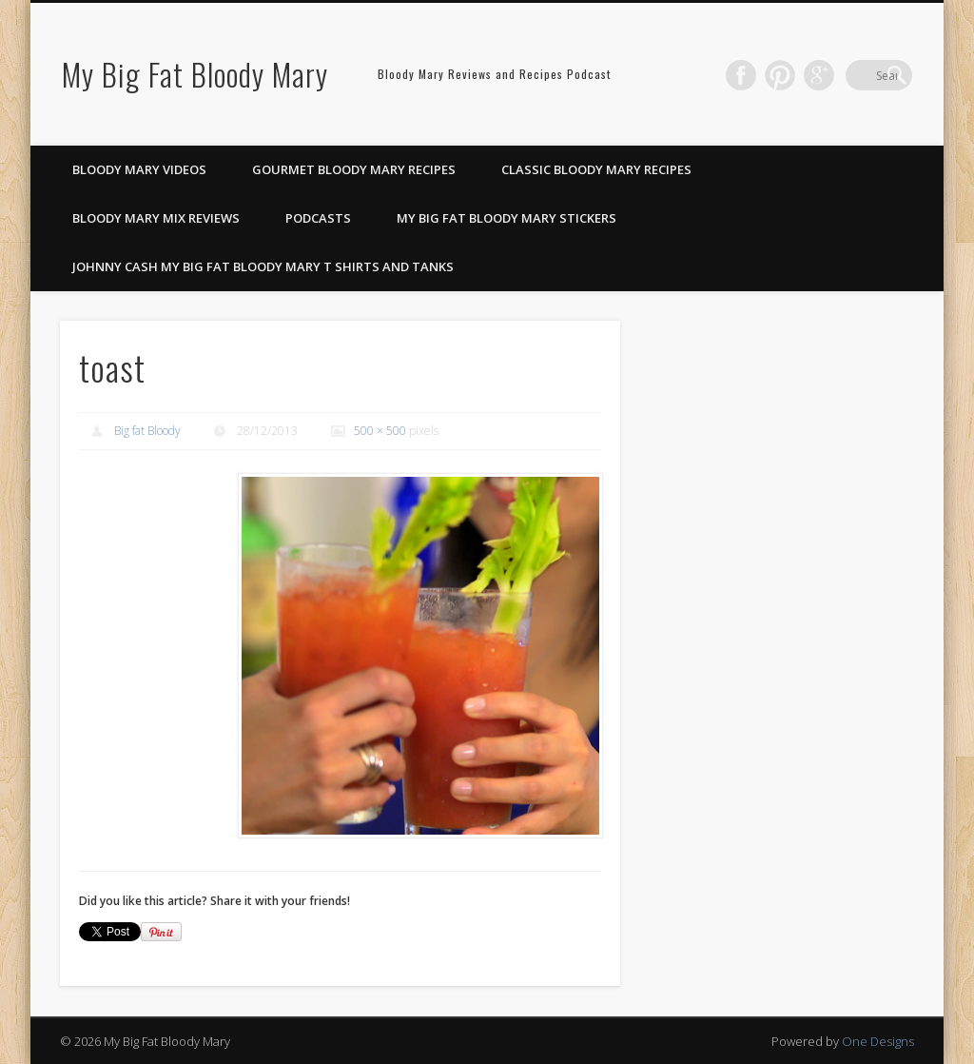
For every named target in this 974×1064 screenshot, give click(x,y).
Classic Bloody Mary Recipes (596, 169)
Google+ (858, 75)
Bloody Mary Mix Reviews (156, 218)
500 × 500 (380, 431)
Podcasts (318, 218)
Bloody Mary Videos (139, 169)
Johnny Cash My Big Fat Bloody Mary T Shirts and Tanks (263, 266)
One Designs (878, 1041)
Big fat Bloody (147, 431)
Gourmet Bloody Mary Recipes (354, 169)
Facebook (780, 75)
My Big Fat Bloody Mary (195, 73)
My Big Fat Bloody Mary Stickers (506, 218)
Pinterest (819, 75)
